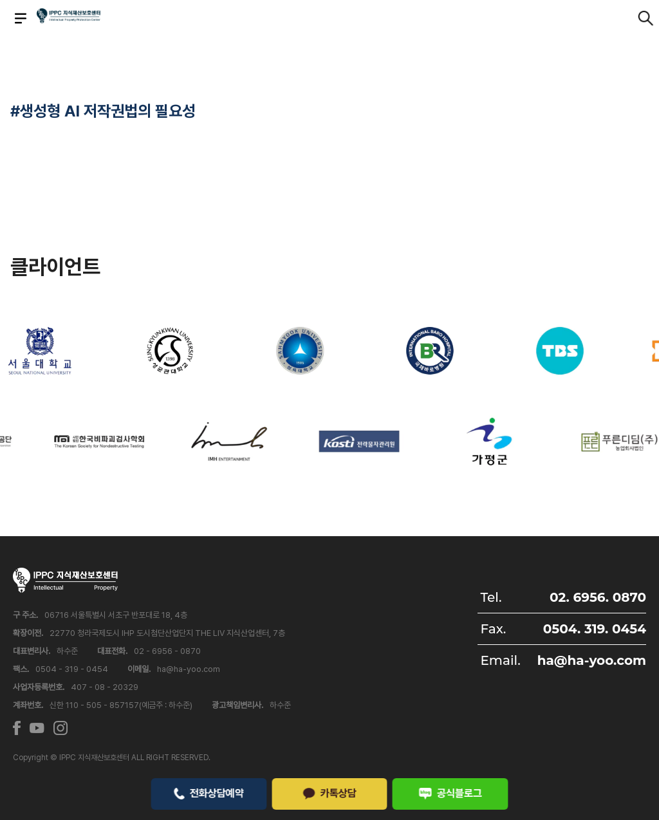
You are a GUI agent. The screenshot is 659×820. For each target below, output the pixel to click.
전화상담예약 (209, 793)
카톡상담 (329, 793)
